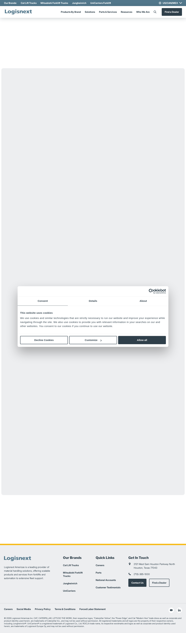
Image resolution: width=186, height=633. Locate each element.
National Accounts (106, 580)
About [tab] (143, 300)
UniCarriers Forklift (100, 3)
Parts (98, 572)
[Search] (155, 12)
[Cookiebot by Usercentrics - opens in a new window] (151, 291)
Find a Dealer (172, 11)
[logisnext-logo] (18, 12)
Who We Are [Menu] (143, 11)
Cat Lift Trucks (29, 3)
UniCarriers (69, 590)
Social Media (24, 609)
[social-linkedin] (179, 610)
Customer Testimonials (108, 587)
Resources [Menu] (126, 11)
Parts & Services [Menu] (108, 11)
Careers (100, 565)
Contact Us (137, 582)
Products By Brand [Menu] (71, 11)
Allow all (142, 340)
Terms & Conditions (65, 609)
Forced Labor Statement (92, 609)
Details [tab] (93, 300)
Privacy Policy (43, 609)
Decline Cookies (44, 340)
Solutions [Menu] (90, 11)
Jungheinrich (79, 3)
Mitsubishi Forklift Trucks (54, 3)
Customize (93, 340)
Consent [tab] (43, 300)
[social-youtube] (171, 610)
